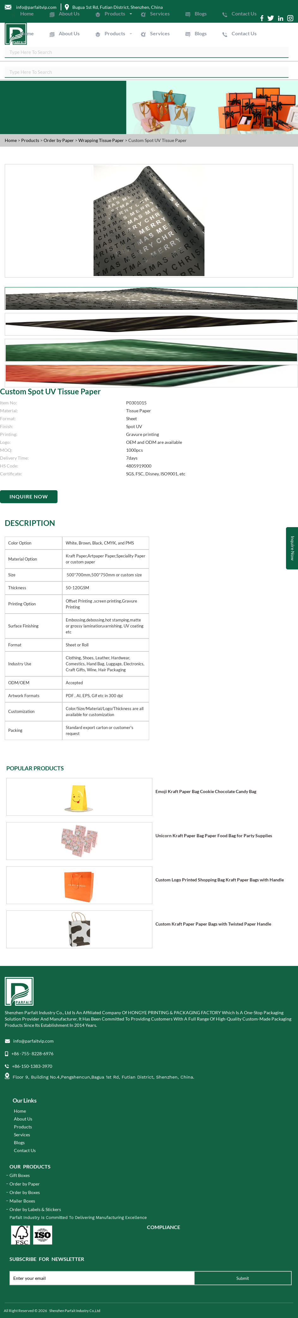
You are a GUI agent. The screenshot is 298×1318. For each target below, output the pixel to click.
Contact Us (244, 13)
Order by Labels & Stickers (35, 1209)
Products (115, 13)
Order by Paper (59, 140)
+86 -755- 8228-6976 (32, 1053)
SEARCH (288, 53)
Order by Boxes (24, 1192)
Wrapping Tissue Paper (101, 140)
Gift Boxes (19, 1175)
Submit (242, 1278)
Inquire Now (28, 496)
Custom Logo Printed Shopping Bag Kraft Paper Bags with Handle (219, 879)
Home (27, 13)
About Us (69, 13)
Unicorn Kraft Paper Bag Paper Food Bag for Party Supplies (213, 835)
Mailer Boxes (22, 1200)
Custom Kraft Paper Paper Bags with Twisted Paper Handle (213, 924)
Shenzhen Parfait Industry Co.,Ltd (74, 1311)
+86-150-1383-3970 (32, 1066)
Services (160, 13)
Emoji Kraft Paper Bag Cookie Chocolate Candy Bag (205, 791)
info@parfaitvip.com (33, 1041)
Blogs (201, 13)
